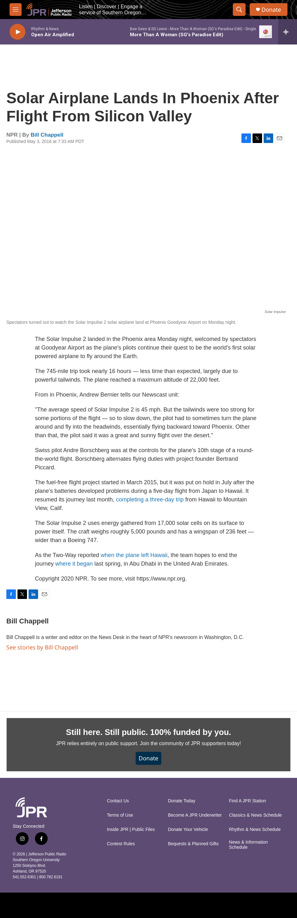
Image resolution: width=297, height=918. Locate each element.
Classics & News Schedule (255, 815)
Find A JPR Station (247, 801)
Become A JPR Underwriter (195, 815)
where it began (74, 564)
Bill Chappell (47, 135)
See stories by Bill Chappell (42, 647)
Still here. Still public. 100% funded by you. (148, 732)
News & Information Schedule (248, 845)
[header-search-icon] (239, 9)
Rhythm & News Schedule (255, 829)
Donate (271, 9)
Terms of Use (120, 815)
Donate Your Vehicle (188, 829)
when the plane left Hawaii (134, 555)
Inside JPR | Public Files (131, 829)
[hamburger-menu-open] (16, 9)
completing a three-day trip (150, 499)
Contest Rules (121, 843)
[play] (17, 32)
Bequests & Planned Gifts (193, 843)
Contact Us (118, 801)
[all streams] (287, 31)
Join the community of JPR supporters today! (190, 743)
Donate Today (181, 801)
